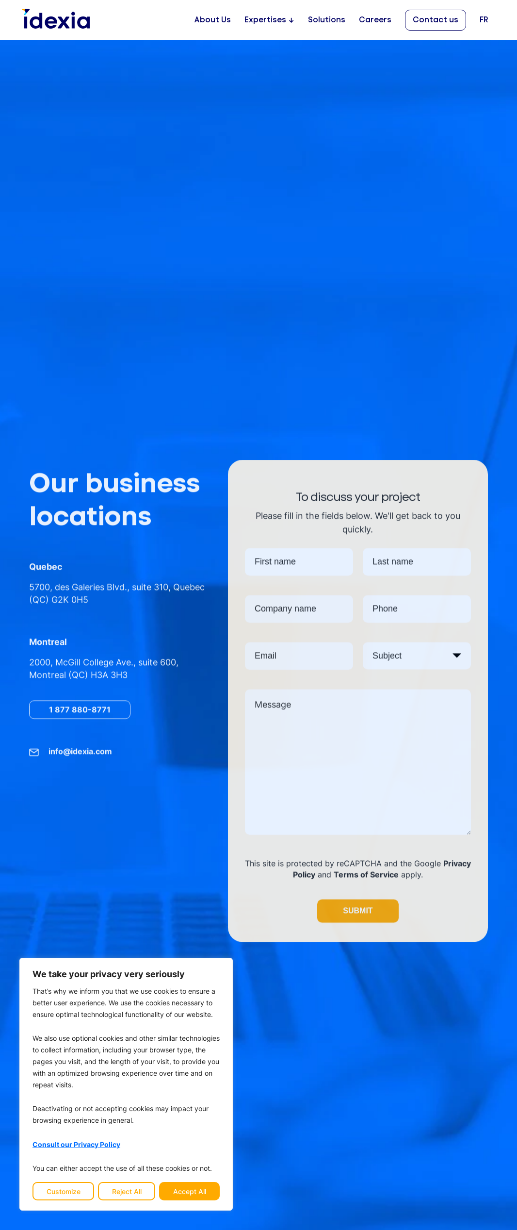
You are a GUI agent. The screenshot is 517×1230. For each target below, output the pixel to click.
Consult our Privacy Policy (76, 1144)
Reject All (127, 1191)
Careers (375, 20)
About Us (212, 20)
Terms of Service (366, 876)
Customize (64, 1191)
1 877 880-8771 (80, 711)
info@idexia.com (80, 752)
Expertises (265, 20)
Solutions (326, 20)
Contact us (435, 20)
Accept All (189, 1191)
